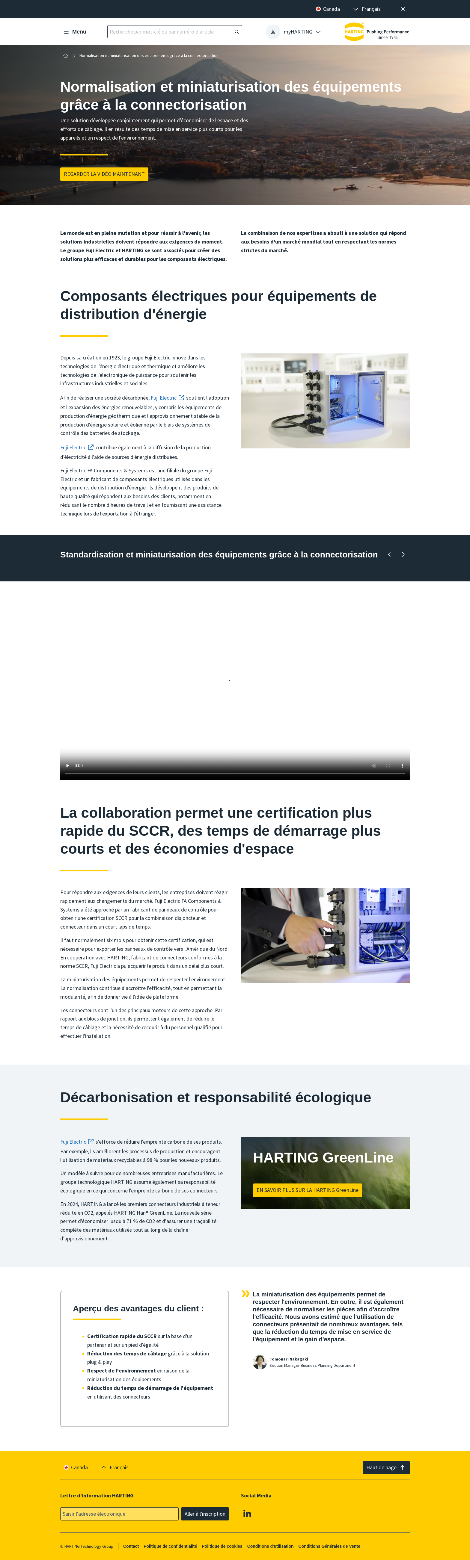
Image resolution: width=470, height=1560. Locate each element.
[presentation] (366, 9)
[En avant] (403, 554)
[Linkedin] (247, 1513)
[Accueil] (65, 55)
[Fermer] (403, 9)
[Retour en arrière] (389, 554)
